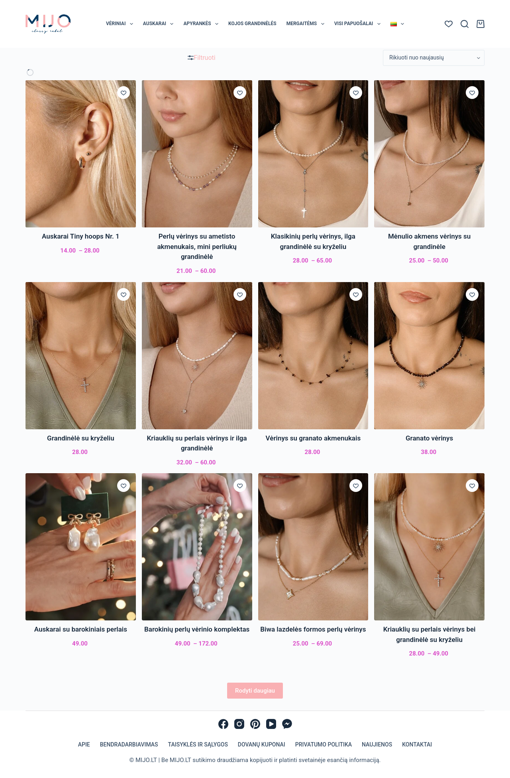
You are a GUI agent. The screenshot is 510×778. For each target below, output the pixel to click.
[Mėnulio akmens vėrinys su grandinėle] (429, 153)
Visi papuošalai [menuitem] (359, 24)
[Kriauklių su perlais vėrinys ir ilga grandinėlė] (197, 355)
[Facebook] (223, 724)
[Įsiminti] (123, 92)
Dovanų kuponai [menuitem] (261, 744)
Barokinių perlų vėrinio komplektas (196, 629)
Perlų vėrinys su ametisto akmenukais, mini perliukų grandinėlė (196, 246)
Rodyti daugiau (255, 690)
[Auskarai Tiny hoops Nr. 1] (81, 153)
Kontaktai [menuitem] (417, 744)
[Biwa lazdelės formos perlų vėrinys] (313, 546)
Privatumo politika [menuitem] (323, 744)
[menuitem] (397, 24)
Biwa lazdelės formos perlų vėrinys (313, 629)
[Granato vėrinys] (429, 355)
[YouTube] (271, 724)
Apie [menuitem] (84, 744)
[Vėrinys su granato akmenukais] (313, 355)
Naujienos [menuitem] (377, 744)
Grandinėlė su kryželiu (80, 438)
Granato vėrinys (429, 438)
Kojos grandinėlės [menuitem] (252, 23)
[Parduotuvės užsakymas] (433, 58)
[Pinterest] (255, 724)
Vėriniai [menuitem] (121, 24)
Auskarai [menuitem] (160, 24)
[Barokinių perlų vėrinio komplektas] (197, 546)
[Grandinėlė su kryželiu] (81, 355)
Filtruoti (201, 57)
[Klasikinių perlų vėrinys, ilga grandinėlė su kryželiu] (313, 153)
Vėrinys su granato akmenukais (313, 438)
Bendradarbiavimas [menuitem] (129, 744)
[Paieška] (465, 24)
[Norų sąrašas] (449, 24)
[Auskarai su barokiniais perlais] (81, 546)
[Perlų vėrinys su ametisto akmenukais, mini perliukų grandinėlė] (197, 153)
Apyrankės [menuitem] (202, 24)
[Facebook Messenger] (287, 724)
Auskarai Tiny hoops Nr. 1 (81, 236)
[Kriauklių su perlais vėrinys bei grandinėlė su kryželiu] (429, 546)
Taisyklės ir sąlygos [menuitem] (198, 744)
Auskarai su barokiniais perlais (80, 629)
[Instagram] (239, 724)
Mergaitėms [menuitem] (307, 24)
